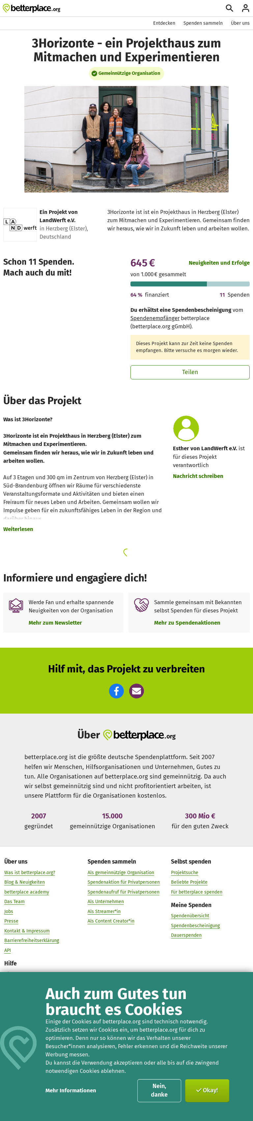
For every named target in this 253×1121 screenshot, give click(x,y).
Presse (11, 921)
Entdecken (164, 23)
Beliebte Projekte (189, 882)
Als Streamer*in (104, 911)
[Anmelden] (245, 8)
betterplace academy (26, 892)
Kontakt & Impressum (27, 930)
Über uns (240, 23)
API (7, 950)
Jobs (8, 911)
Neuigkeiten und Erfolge (219, 262)
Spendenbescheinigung (195, 925)
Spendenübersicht (190, 916)
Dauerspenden (186, 935)
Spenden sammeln (203, 23)
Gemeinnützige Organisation (129, 73)
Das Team (14, 901)
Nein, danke (159, 1090)
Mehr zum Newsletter (55, 622)
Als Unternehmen (106, 901)
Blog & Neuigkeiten (24, 882)
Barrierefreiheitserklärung (31, 940)
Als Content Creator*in (111, 921)
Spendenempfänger (155, 318)
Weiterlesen (18, 529)
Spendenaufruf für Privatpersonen (123, 892)
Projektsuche (184, 872)
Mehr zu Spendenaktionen (187, 622)
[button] (116, 691)
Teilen (190, 372)
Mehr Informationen (70, 1090)
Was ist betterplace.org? (29, 872)
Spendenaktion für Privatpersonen (124, 882)
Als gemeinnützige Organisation (121, 872)
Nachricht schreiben (198, 476)
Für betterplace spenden (196, 892)
